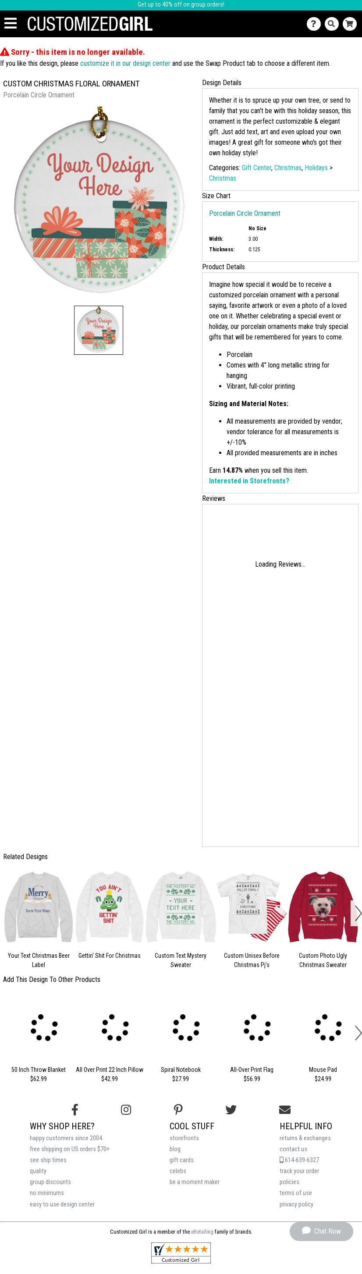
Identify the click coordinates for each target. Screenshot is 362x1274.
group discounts (50, 1182)
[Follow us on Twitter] (231, 1110)
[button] (99, 330)
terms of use (296, 1193)
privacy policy (296, 1204)
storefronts (184, 1138)
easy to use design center (62, 1204)
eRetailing (202, 1231)
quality (38, 1171)
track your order (299, 1171)
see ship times (48, 1160)
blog (175, 1149)
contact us (293, 1149)
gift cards (182, 1160)
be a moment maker (195, 1182)
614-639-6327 (299, 1160)
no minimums (47, 1193)
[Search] (334, 24)
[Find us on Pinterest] (178, 1110)
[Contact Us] (316, 24)
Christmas (288, 168)
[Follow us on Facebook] (74, 1110)
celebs (178, 1171)
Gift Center (256, 168)
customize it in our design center (125, 63)
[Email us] (285, 1110)
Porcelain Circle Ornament (244, 213)
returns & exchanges (305, 1138)
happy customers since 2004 (66, 1138)
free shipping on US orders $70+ (70, 1149)
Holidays (316, 168)
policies (289, 1182)
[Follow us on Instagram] (126, 1110)
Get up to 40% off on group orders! (181, 4)
